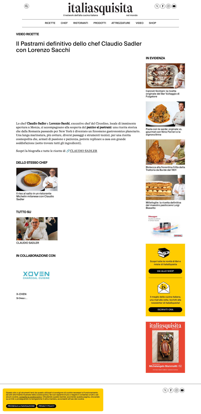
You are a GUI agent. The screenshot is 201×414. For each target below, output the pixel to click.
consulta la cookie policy (30, 398)
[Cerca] (18, 6)
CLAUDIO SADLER (83, 153)
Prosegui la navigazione (21, 406)
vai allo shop (165, 273)
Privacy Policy (47, 406)
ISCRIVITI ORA (165, 312)
